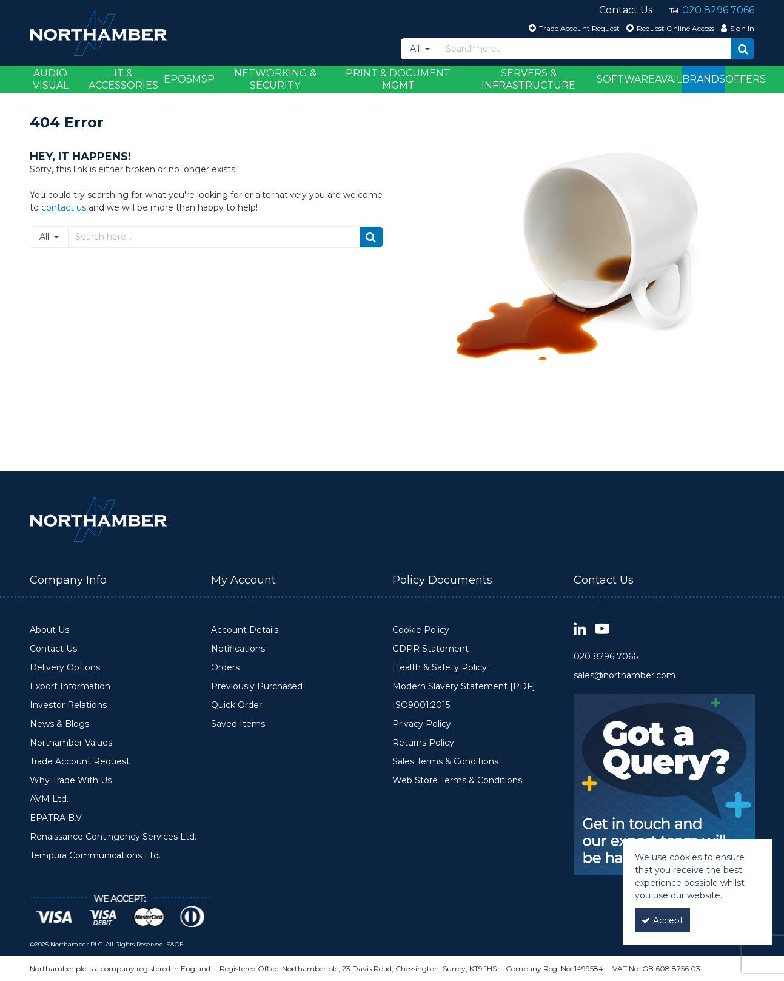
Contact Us (53, 649)
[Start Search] (742, 48)
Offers (745, 79)
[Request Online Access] (668, 28)
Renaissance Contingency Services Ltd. (113, 837)
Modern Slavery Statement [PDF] (463, 686)
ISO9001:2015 (421, 705)
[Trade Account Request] (573, 28)
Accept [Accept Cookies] (662, 920)
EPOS (178, 79)
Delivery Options (65, 667)
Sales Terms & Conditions (445, 762)
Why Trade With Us (71, 780)
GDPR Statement (430, 649)
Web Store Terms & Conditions (457, 780)
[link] (580, 629)
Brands (703, 79)
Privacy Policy (421, 724)
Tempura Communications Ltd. (95, 856)
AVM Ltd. (49, 799)
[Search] (585, 48)
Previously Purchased (257, 686)
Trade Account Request (80, 762)
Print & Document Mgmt (398, 79)
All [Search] (416, 48)
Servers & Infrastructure (528, 79)
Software (626, 79)
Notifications (238, 649)
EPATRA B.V (56, 818)
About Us (49, 630)
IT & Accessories (123, 79)
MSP (203, 79)
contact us (63, 207)
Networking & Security (275, 79)
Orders (225, 667)
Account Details (244, 630)
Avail (668, 79)
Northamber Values (71, 743)
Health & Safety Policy (439, 667)
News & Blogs (59, 724)
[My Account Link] (736, 28)
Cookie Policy (420, 630)
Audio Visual (51, 79)
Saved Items (238, 724)
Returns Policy (423, 743)
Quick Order (236, 705)
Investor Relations (68, 705)
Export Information (70, 686)
